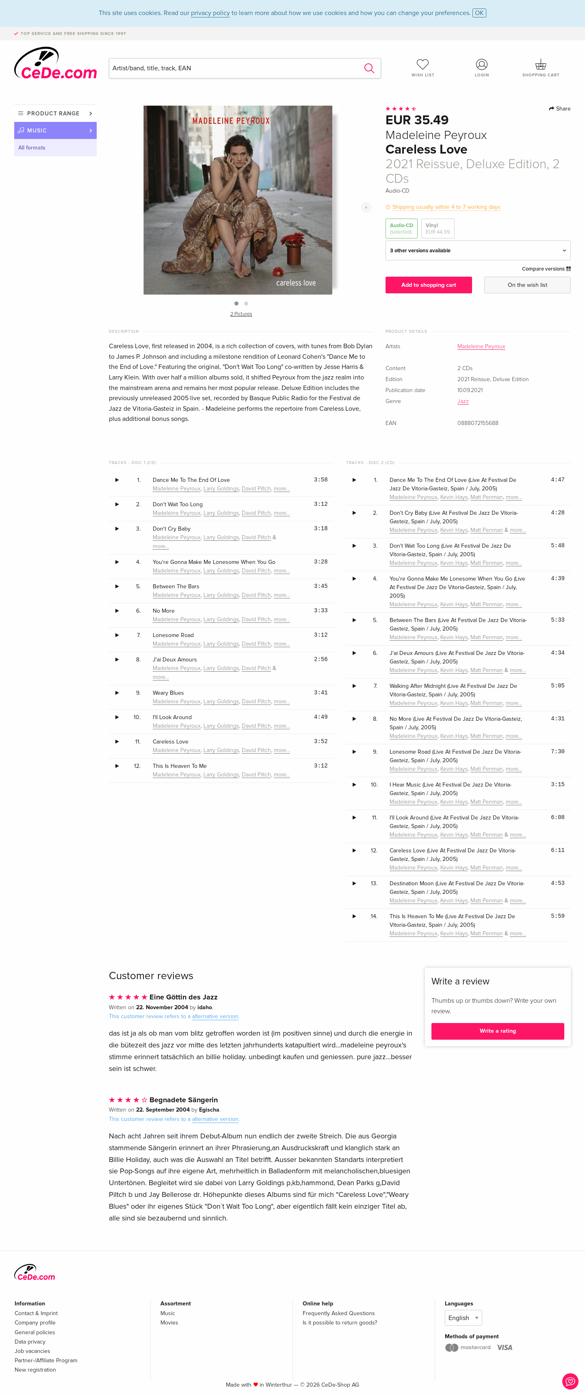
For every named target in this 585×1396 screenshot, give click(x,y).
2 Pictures (241, 314)
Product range (53, 113)
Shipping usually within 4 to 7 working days (446, 207)
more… (282, 489)
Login (482, 68)
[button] (236, 303)
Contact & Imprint (36, 1313)
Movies (169, 1322)
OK (479, 13)
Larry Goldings (221, 489)
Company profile (35, 1322)
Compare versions (546, 269)
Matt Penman (486, 497)
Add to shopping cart (428, 285)
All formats (32, 147)
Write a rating (498, 1030)
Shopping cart (541, 68)
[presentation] (366, 207)
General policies (35, 1332)
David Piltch (256, 489)
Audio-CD (401, 229)
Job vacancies (32, 1351)
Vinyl (438, 229)
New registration (35, 1369)
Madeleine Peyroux (481, 346)
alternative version (215, 1016)
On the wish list (527, 285)
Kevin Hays (454, 497)
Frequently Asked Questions (339, 1313)
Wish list (423, 68)
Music (37, 130)
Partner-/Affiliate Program (46, 1360)
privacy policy (210, 13)
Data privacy (30, 1341)
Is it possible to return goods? (340, 1322)
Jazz (463, 401)
